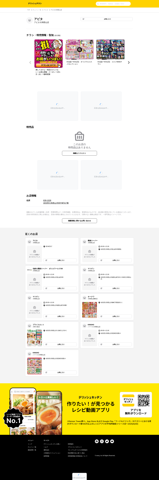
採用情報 (46, 456)
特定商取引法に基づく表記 (76, 453)
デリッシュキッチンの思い (52, 444)
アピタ (46, 10)
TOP (28, 10)
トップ (30, 444)
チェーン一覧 (37, 10)
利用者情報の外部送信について (77, 456)
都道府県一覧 (32, 450)
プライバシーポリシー (75, 447)
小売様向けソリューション (52, 453)
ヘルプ (46, 447)
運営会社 (46, 450)
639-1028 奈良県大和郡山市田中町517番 (56, 201)
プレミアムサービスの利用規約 (77, 450)
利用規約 (70, 444)
